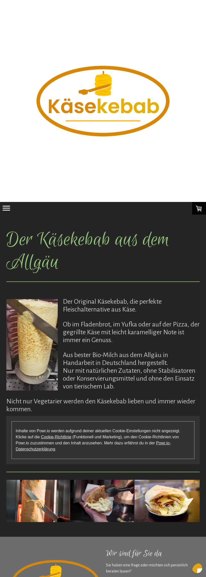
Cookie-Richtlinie (56, 437)
